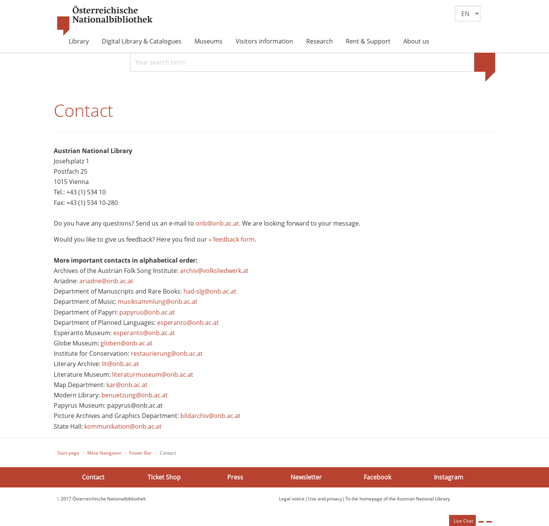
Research (319, 41)
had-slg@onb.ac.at (209, 291)
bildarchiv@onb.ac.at (210, 415)
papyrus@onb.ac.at (147, 312)
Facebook (377, 477)
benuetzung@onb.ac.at (134, 395)
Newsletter (306, 477)
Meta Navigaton (104, 453)
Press (235, 477)
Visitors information (264, 41)
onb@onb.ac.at (217, 223)
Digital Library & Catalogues (141, 41)
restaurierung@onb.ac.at (167, 353)
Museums (208, 41)
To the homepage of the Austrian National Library (397, 498)
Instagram (448, 477)
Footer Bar (140, 453)
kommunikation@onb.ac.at (123, 426)
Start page (68, 453)
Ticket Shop (164, 477)
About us (416, 41)
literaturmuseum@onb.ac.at (152, 374)
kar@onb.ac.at (127, 385)
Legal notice (292, 498)
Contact (93, 477)
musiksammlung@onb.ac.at (157, 301)
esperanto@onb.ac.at (188, 322)
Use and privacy (325, 498)
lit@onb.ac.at (120, 364)
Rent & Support (368, 41)
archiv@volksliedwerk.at (214, 270)
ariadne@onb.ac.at (106, 281)
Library (79, 41)
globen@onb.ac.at (126, 343)
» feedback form (232, 239)
